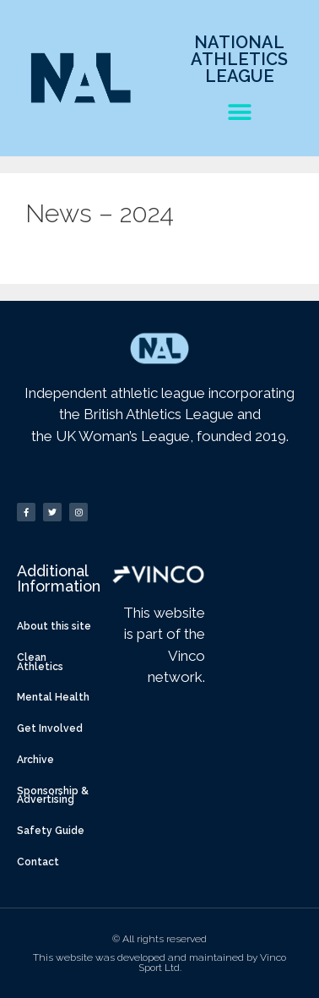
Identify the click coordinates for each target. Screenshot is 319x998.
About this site (54, 626)
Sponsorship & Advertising (53, 795)
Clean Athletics (40, 662)
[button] (239, 112)
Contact (38, 862)
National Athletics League (239, 59)
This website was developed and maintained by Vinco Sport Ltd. (159, 962)
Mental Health (53, 697)
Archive (35, 760)
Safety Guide (50, 831)
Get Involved (50, 728)
